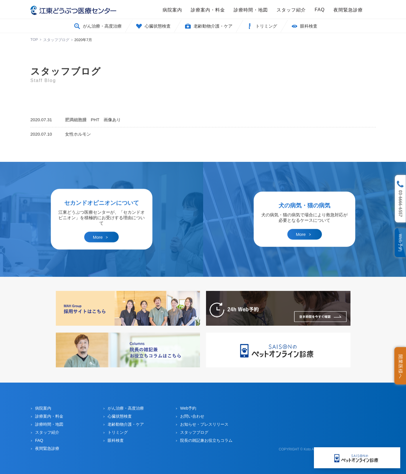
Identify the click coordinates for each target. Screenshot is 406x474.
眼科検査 (308, 26)
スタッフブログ (56, 40)
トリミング (266, 26)
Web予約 (400, 243)
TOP (34, 39)
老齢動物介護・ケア (213, 26)
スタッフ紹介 (291, 9)
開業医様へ (400, 366)
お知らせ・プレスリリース (204, 424)
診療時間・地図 (251, 9)
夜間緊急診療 (348, 9)
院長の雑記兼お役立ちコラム (206, 440)
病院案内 (172, 9)
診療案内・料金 (208, 9)
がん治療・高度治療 (102, 26)
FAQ (319, 9)
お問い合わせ (192, 416)
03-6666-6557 (400, 203)
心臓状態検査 (158, 26)
